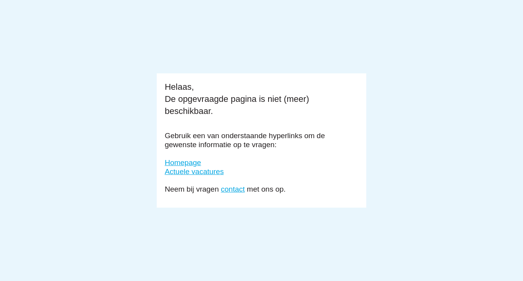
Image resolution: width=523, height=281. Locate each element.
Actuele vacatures (194, 171)
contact (233, 189)
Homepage (183, 162)
